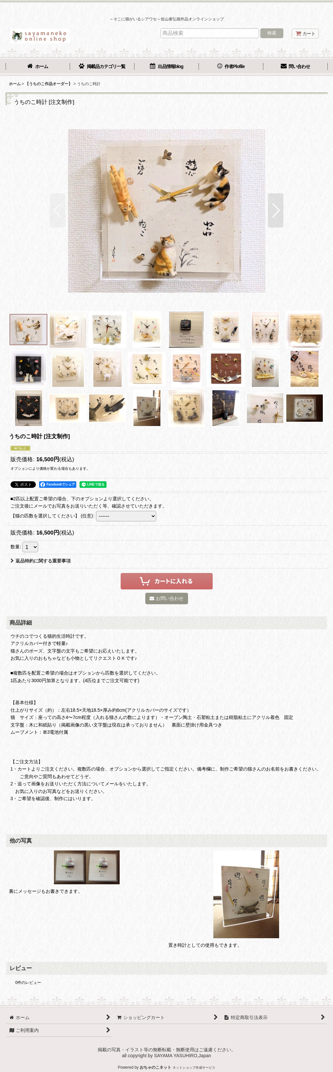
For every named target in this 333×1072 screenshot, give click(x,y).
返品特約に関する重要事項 (41, 560)
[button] (57, 210)
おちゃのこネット (155, 1067)
